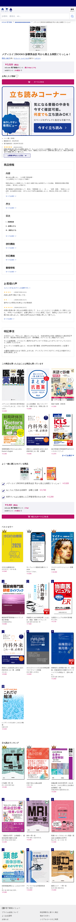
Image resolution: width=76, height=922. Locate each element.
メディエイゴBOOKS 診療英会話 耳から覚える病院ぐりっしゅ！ (33, 483)
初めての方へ (45, 916)
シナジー (38, 58)
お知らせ (5, 919)
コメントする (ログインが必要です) (16, 288)
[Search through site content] (35, 16)
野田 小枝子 (6, 58)
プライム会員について (10, 912)
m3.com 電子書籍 (7, 22)
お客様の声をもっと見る (16, 155)
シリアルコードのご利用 (49, 919)
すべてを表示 (8, 319)
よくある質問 (7, 916)
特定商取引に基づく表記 (49, 912)
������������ (22, 22)
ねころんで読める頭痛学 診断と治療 (22, 490)
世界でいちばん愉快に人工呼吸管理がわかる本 (26, 497)
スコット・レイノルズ (21, 58)
